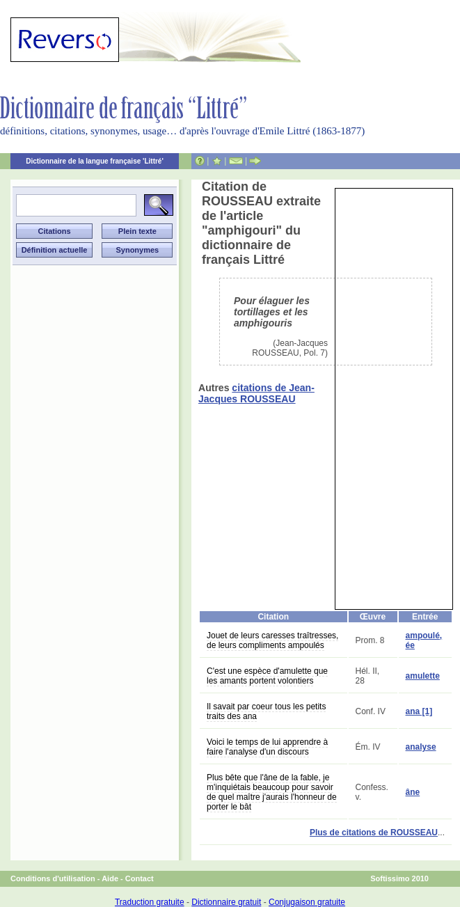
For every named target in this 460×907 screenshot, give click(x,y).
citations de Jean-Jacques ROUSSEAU (256, 393)
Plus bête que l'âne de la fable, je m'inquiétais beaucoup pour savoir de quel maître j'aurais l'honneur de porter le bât (272, 792)
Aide (110, 878)
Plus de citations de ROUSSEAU (374, 832)
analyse (421, 747)
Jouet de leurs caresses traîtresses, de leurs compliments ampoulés (272, 640)
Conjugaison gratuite (307, 902)
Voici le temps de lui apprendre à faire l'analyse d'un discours (267, 747)
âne (413, 792)
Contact (139, 878)
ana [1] (419, 711)
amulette (423, 676)
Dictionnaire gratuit (226, 902)
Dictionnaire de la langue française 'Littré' (95, 161)
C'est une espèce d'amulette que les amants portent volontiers (267, 676)
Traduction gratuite (149, 902)
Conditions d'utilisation (52, 878)
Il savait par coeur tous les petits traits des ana (266, 711)
